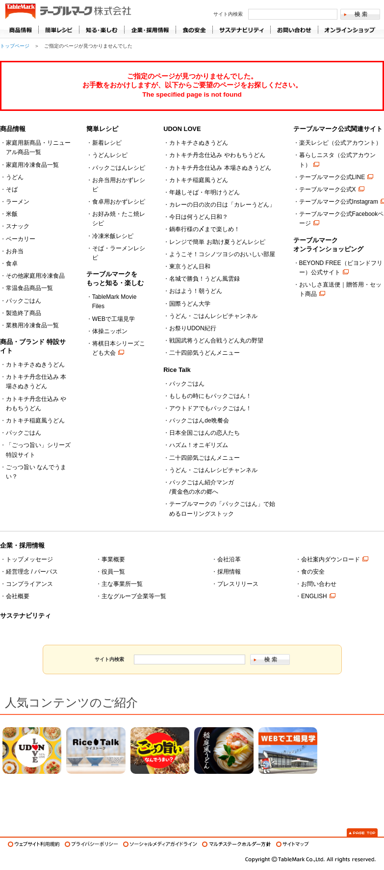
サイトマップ (292, 844)
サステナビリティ (25, 615)
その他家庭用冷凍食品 (35, 275)
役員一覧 (113, 571)
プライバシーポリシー (91, 844)
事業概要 (113, 559)
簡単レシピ (102, 128)
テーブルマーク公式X (327, 189)
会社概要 (17, 596)
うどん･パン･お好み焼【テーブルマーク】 (68, 11)
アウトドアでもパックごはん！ (210, 408)
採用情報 (229, 571)
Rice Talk (176, 369)
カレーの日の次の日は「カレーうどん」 (222, 204)
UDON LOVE (182, 128)
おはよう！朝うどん (195, 291)
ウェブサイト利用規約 (34, 844)
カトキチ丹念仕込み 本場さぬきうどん (220, 167)
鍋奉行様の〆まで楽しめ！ (204, 229)
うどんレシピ (110, 155)
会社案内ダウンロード (330, 559)
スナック (17, 226)
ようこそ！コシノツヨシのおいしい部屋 (222, 254)
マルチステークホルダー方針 (236, 844)
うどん (15, 177)
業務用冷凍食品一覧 (32, 325)
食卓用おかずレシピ (118, 201)
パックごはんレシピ (118, 167)
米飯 (12, 214)
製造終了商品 (23, 313)
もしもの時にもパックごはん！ (210, 396)
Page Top (362, 832)
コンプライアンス (29, 583)
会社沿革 (229, 559)
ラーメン (17, 201)
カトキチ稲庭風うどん (35, 420)
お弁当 (15, 251)
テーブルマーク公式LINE (332, 177)
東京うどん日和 (189, 266)
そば (12, 189)
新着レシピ (107, 142)
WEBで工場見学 (113, 319)
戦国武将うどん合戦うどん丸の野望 (216, 340)
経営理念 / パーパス (32, 571)
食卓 (12, 263)
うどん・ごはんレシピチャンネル (213, 316)
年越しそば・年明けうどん (204, 192)
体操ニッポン (110, 331)
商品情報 (21, 29)
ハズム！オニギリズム (198, 445)
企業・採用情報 (22, 545)
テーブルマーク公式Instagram (338, 201)
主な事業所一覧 (122, 583)
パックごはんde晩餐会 (199, 420)
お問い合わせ (318, 583)
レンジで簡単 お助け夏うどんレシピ (217, 241)
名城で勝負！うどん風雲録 (204, 278)
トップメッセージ (29, 559)
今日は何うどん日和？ (198, 216)
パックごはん (23, 300)
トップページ (14, 46)
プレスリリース (237, 583)
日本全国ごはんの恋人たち (204, 432)
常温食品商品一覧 (29, 288)
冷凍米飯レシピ (112, 236)
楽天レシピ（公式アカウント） (340, 142)
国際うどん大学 (189, 303)
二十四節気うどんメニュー (204, 352)
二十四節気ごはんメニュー (204, 457)
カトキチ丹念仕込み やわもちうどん (217, 155)
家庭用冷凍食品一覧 (32, 164)
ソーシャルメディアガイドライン (160, 844)
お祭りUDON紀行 (192, 328)
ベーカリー (20, 239)
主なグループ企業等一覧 (134, 596)
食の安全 (313, 571)
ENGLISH (314, 596)
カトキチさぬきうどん (35, 364)
